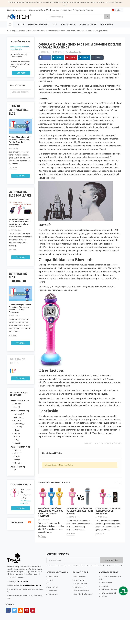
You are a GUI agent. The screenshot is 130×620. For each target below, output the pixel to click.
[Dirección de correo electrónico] (73, 560)
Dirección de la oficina (36, 10)
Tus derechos (53, 587)
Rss (20, 610)
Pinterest (73, 57)
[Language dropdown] (117, 10)
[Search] (78, 16)
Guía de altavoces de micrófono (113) (18, 55)
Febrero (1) (17, 463)
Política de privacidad (81, 591)
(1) (15, 470)
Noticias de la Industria (109, 590)
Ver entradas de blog (25, 502)
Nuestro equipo (79, 580)
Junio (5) (17, 433)
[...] (39, 574)
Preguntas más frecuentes (83, 10)
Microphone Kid (25, 491)
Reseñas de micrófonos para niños (108, 443)
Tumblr (98, 57)
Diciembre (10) (19, 414)
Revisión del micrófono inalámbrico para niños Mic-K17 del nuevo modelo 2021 (50, 512)
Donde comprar (106, 583)
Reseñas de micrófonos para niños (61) (19, 48)
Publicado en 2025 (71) (20, 411)
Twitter (58, 57)
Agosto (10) (18, 427)
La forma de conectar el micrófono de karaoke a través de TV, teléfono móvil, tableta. (19, 223)
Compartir (44, 57)
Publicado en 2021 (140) (20, 447)
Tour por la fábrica (80, 584)
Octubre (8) (18, 420)
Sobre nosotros (52, 10)
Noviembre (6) (18, 417)
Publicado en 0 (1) (18, 467)
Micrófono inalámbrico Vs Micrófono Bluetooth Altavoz (80, 511)
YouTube (26, 610)
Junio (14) (17, 450)
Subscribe (112, 560)
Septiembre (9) (19, 424)
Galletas (104, 597)
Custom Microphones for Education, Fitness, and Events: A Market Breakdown (20, 141)
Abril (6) (16, 440)
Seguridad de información (83, 594)
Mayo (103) (18, 453)
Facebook (8, 610)
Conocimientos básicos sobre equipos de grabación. (108, 511)
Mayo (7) (17, 436)
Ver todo (21, 73)
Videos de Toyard (80, 587)
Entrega (50, 580)
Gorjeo (14, 610)
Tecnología (104, 586)
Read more (13, 168)
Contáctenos (66, 10)
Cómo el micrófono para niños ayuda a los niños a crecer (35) (20, 64)
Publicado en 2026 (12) (20, 401)
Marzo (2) (17, 443)
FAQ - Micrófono (80, 577)
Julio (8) (16, 430)
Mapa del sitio (53, 594)
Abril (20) (17, 456)
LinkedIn (85, 57)
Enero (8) (17, 407)
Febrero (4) (17, 404)
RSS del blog (20, 522)
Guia (49, 584)
